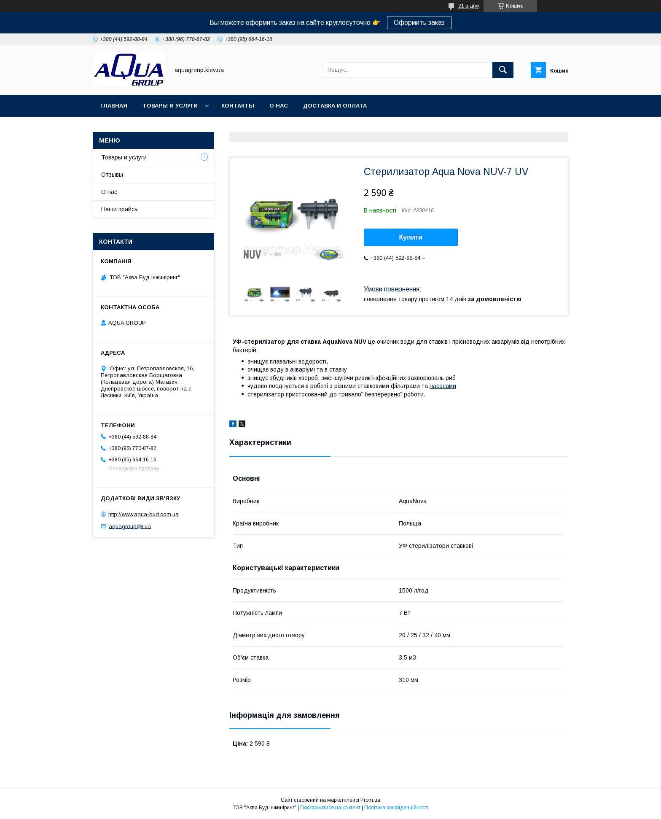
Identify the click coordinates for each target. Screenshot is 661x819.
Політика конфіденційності (396, 808)
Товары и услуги (170, 105)
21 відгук (468, 6)
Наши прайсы (120, 209)
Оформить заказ (419, 22)
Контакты (237, 105)
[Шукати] (502, 70)
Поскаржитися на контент (330, 808)
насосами (443, 386)
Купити (411, 237)
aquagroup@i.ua (130, 526)
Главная (113, 105)
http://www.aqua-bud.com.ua (143, 514)
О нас (278, 105)
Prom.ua (370, 800)
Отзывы (112, 174)
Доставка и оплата (335, 105)
